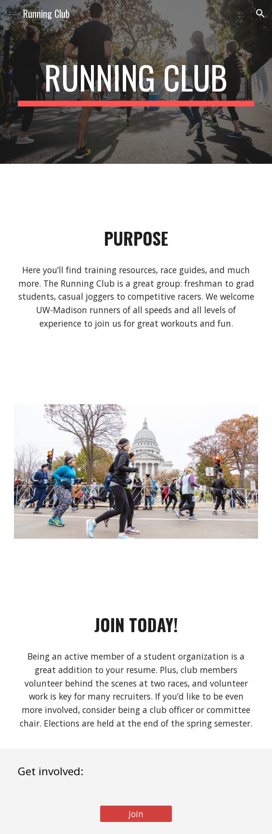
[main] (136, 81)
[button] (11, 13)
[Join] (136, 814)
